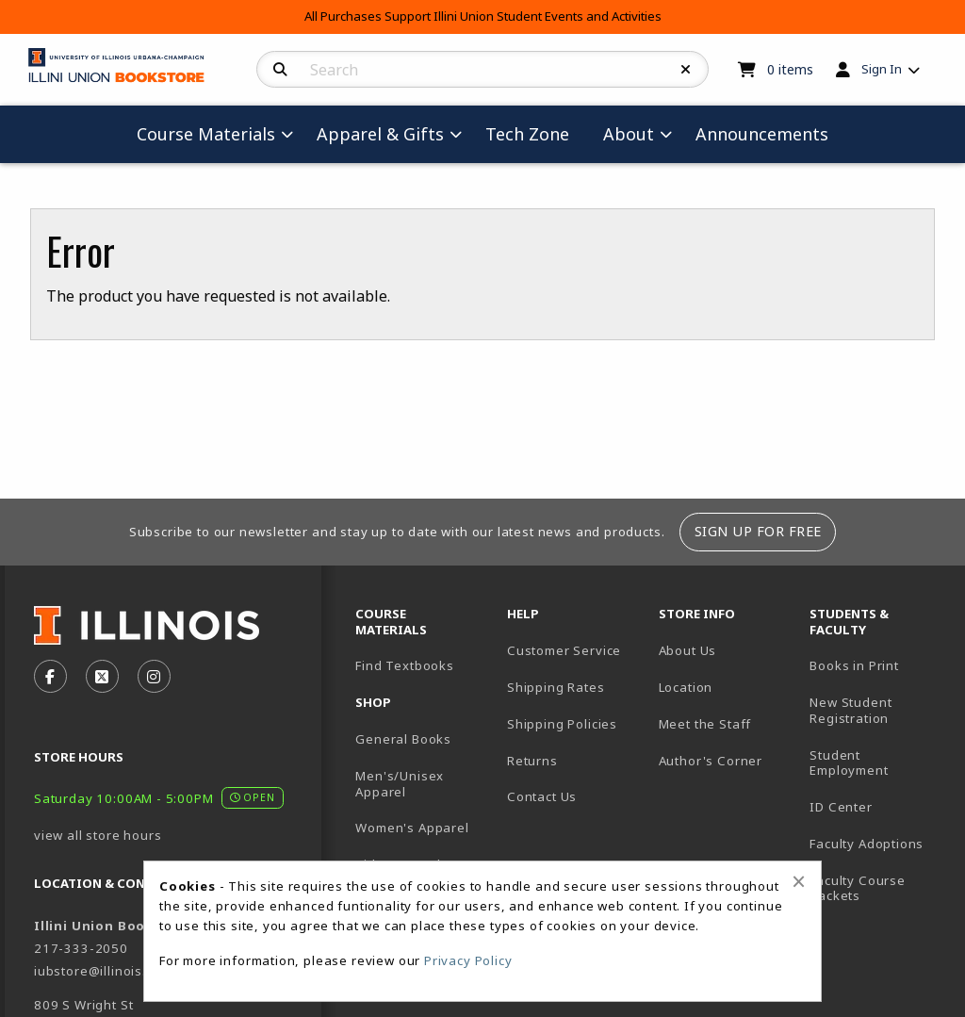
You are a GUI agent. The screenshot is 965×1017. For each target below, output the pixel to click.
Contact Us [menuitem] (542, 796)
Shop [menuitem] (373, 702)
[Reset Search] (686, 70)
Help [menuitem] (523, 613)
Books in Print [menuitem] (854, 665)
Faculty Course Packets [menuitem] (858, 888)
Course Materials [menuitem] (206, 134)
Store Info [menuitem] (697, 613)
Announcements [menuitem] (761, 134)
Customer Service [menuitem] (564, 650)
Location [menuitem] (686, 687)
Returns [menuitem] (532, 760)
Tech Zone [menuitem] (527, 134)
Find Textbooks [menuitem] (404, 665)
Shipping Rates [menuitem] (556, 687)
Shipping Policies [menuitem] (562, 723)
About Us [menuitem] (688, 650)
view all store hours (98, 835)
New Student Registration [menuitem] (850, 710)
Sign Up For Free (758, 531)
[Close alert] (799, 881)
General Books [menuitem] (403, 738)
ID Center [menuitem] (841, 806)
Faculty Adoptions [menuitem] (867, 843)
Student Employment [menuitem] (849, 762)
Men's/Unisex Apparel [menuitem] (399, 783)
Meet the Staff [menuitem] (705, 723)
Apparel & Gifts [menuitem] (380, 134)
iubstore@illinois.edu (102, 970)
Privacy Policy (468, 960)
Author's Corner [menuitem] (710, 760)
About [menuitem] (628, 134)
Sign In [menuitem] (881, 68)
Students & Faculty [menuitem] (849, 621)
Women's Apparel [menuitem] (411, 827)
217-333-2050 (81, 948)
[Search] (280, 70)
